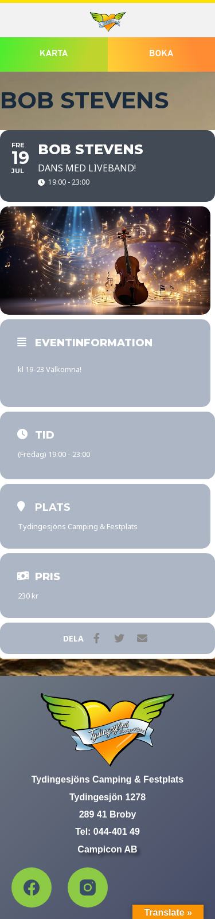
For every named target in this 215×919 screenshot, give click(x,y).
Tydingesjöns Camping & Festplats (78, 526)
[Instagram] (88, 887)
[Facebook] (31, 887)
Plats (53, 507)
